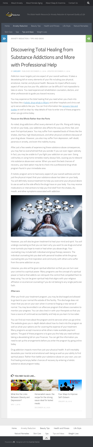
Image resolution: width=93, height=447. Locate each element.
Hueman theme (34, 442)
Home (5, 3)
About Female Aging (34, 3)
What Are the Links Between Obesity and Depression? (20, 397)
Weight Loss (42, 32)
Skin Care (8, 32)
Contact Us (73, 3)
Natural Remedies (81, 26)
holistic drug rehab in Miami (36, 102)
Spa (17, 32)
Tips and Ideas (28, 32)
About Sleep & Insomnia (55, 3)
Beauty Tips (36, 26)
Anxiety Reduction (20, 26)
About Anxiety (17, 3)
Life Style (66, 26)
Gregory (17, 71)
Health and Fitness (51, 26)
